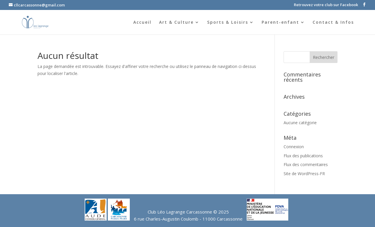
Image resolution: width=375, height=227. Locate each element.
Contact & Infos (333, 22)
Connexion (294, 146)
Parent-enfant (280, 22)
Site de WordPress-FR (304, 173)
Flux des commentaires (306, 164)
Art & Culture (176, 22)
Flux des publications (303, 155)
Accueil (142, 22)
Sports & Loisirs (227, 22)
